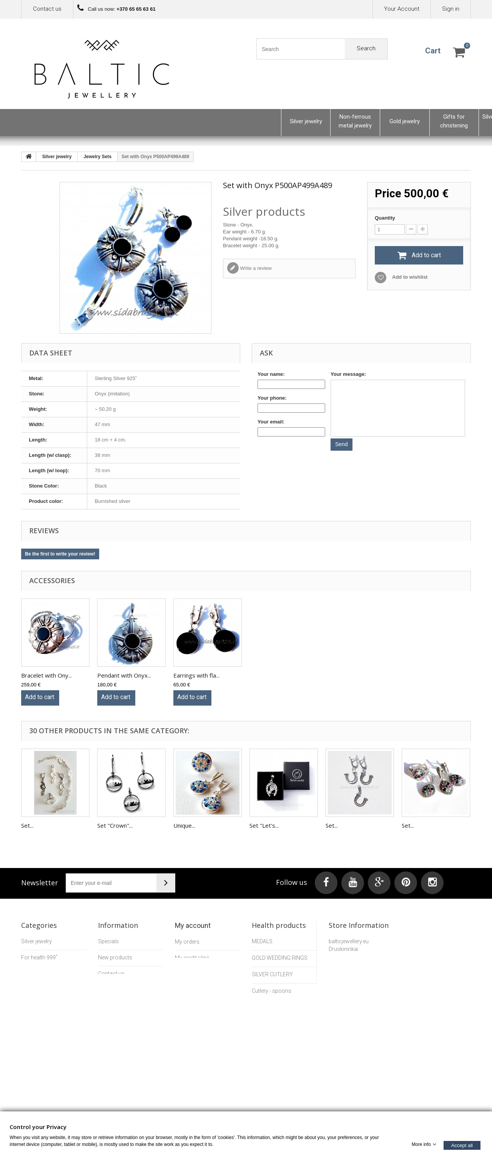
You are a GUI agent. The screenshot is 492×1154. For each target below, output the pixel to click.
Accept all (462, 1145)
